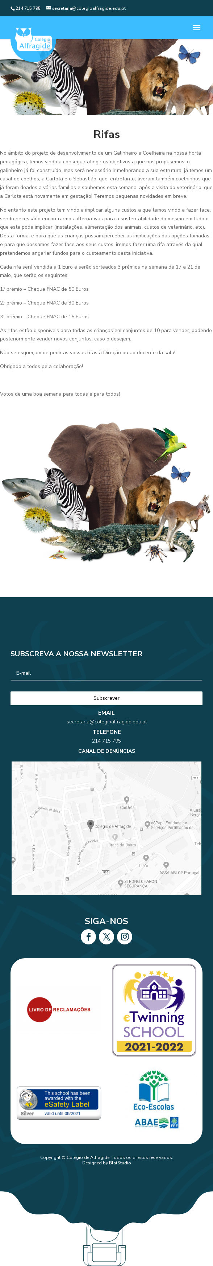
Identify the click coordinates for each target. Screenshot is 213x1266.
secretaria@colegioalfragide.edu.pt (106, 746)
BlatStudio (120, 1163)
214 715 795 (106, 756)
